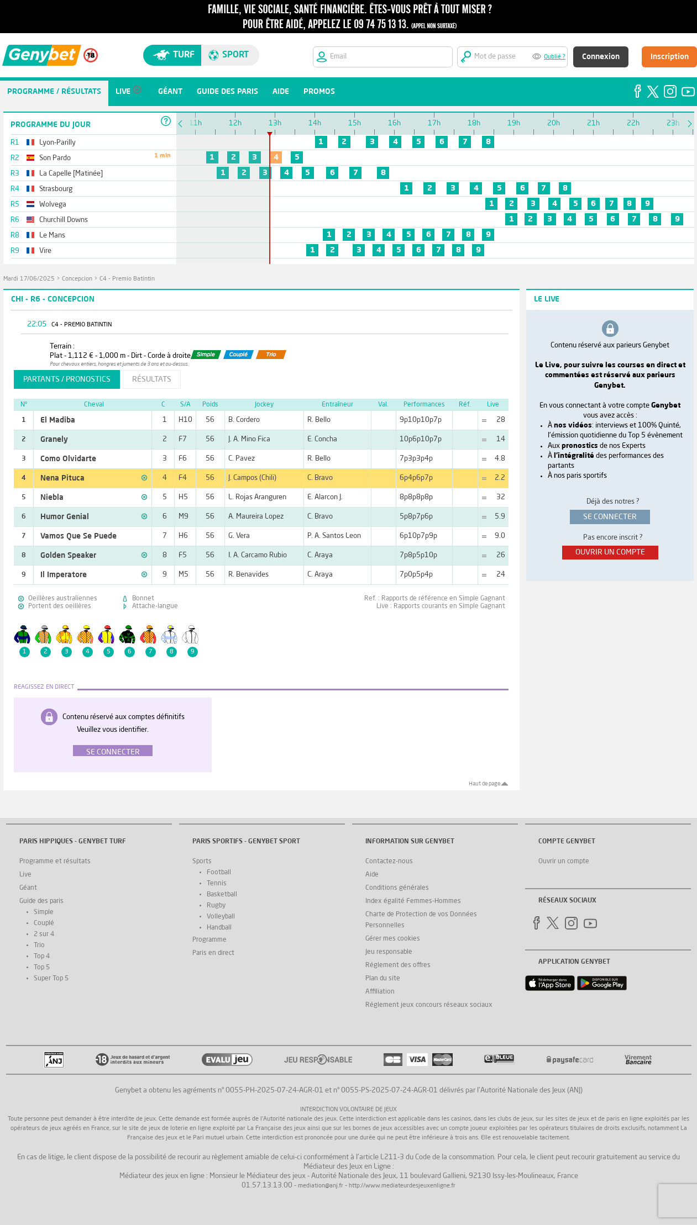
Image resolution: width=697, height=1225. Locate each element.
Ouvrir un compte (563, 861)
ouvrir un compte (610, 552)
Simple (44, 912)
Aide (372, 875)
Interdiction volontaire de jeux (348, 1110)
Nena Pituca (62, 478)
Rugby (216, 905)
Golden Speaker (68, 555)
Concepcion (77, 279)
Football (219, 872)
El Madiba (57, 420)
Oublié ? (554, 57)
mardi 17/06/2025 (29, 279)
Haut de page (484, 783)
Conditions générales (397, 888)
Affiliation (380, 992)
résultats (151, 379)
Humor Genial (64, 517)
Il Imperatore (63, 575)
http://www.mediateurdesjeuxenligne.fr (402, 1186)
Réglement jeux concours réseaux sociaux (428, 1005)
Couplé (44, 923)
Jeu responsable (388, 952)
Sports (202, 861)
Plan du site (382, 978)
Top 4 (42, 956)
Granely (54, 439)
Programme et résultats (55, 861)
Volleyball (221, 917)
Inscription (670, 57)
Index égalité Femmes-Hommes (413, 901)
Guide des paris (41, 901)
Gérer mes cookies (392, 939)
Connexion (601, 57)
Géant (28, 888)
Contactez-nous (389, 861)
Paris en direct (213, 953)
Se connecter (113, 752)
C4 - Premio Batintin (127, 279)
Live (25, 875)
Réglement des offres (398, 965)
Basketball (222, 894)
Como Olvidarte (68, 459)
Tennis (217, 883)
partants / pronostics (67, 379)
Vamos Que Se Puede (78, 536)
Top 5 (42, 967)
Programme (209, 940)
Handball (219, 928)
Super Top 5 (51, 978)
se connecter (610, 517)
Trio (39, 945)
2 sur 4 (44, 934)
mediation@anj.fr (320, 1186)
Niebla (52, 497)
